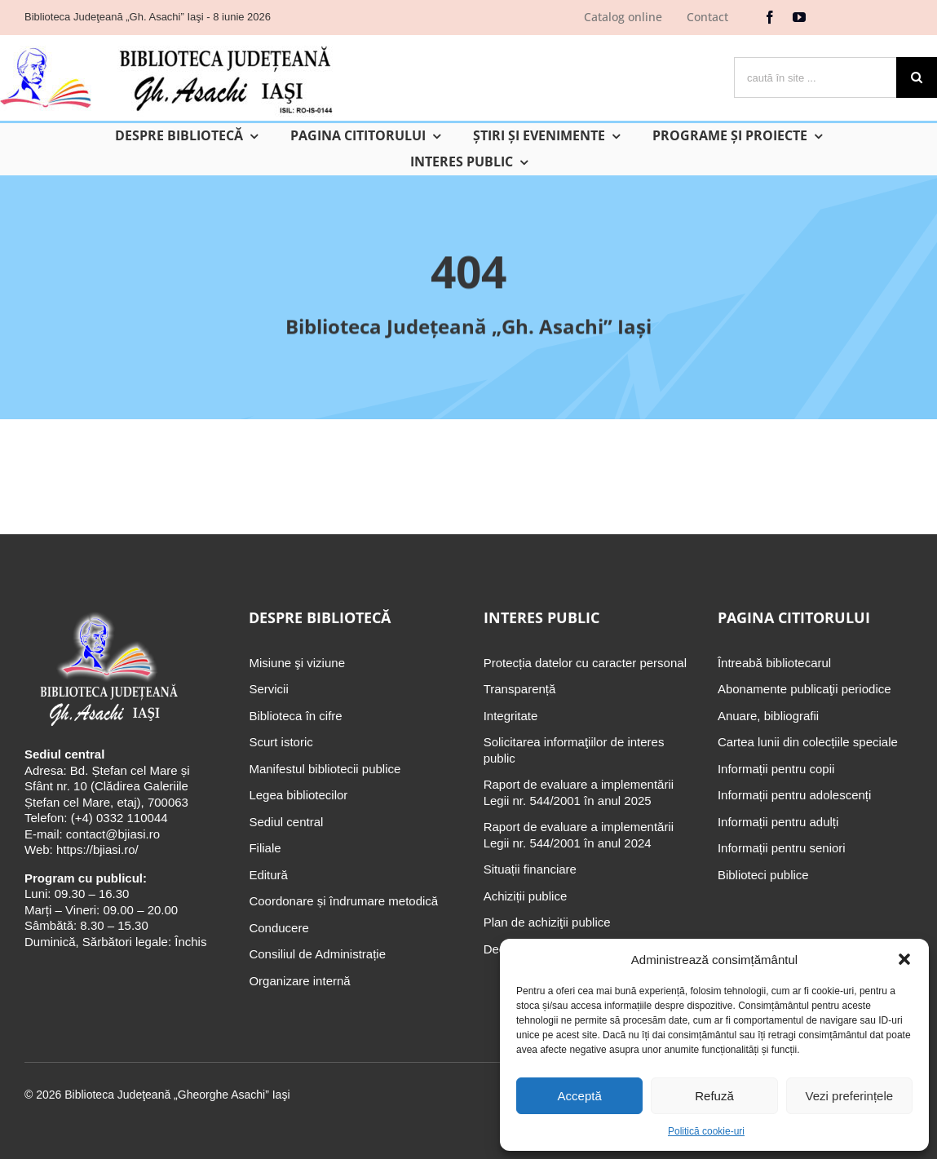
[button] (904, 959)
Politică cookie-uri (706, 1131)
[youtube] (799, 17)
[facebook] (769, 17)
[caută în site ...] (815, 77)
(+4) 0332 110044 (118, 818)
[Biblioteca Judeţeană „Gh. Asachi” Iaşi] (107, 614)
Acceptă (580, 1096)
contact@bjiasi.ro (113, 834)
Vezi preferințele (850, 1096)
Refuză (714, 1096)
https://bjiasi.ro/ (97, 849)
